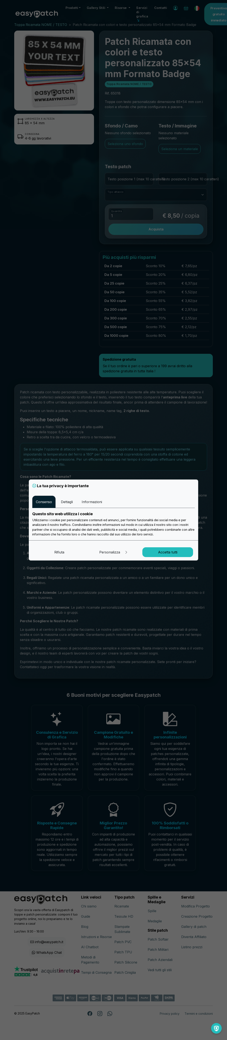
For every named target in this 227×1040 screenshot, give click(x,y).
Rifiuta (59, 552)
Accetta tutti (167, 552)
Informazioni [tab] (92, 502)
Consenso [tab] (44, 502)
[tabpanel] (113, 524)
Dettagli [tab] (67, 502)
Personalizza (113, 552)
